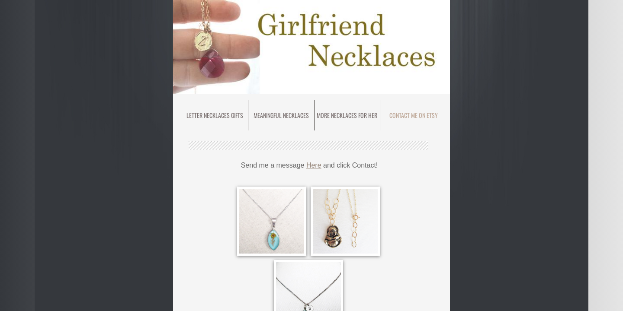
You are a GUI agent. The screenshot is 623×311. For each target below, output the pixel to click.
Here (313, 165)
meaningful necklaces (281, 115)
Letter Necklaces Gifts (214, 115)
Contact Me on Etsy (413, 115)
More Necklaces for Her (347, 115)
